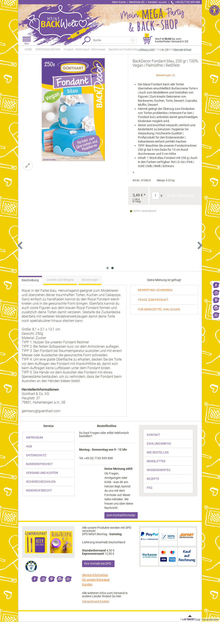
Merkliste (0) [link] (137, 2)
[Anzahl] (155, 195)
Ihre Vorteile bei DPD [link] (97, 563)
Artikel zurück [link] (146, 50)
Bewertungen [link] (163, 75)
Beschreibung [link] (30, 280)
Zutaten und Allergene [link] (60, 279)
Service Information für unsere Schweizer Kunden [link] (96, 579)
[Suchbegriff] (113, 40)
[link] (216, 285)
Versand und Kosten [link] (95, 601)
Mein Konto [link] (119, 2)
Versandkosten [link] (210, 619)
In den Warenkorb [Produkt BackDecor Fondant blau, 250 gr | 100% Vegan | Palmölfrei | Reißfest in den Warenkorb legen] (181, 196)
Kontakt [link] (157, 2)
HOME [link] (28, 49)
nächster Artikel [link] (182, 50)
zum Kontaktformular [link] (121, 515)
